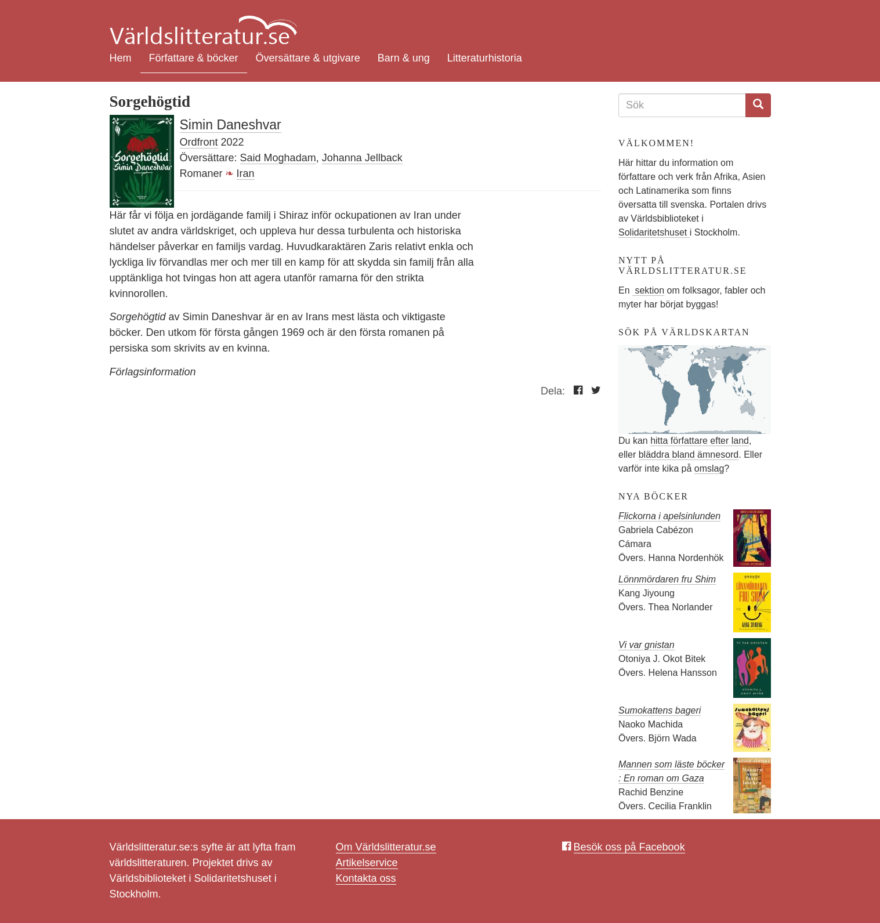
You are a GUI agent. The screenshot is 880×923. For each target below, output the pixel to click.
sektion (648, 290)
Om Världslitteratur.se (386, 847)
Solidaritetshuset (654, 232)
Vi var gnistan (646, 645)
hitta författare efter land (699, 441)
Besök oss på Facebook (629, 847)
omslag (709, 468)
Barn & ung (404, 58)
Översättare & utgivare (308, 58)
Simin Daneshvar (230, 124)
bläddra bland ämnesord (689, 454)
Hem (121, 58)
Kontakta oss (366, 878)
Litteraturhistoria (484, 58)
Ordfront (199, 142)
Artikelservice (367, 862)
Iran (246, 173)
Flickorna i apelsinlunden (669, 516)
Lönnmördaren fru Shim (667, 579)
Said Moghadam (278, 158)
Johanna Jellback (362, 158)
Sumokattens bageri (659, 710)
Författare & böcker (193, 58)
